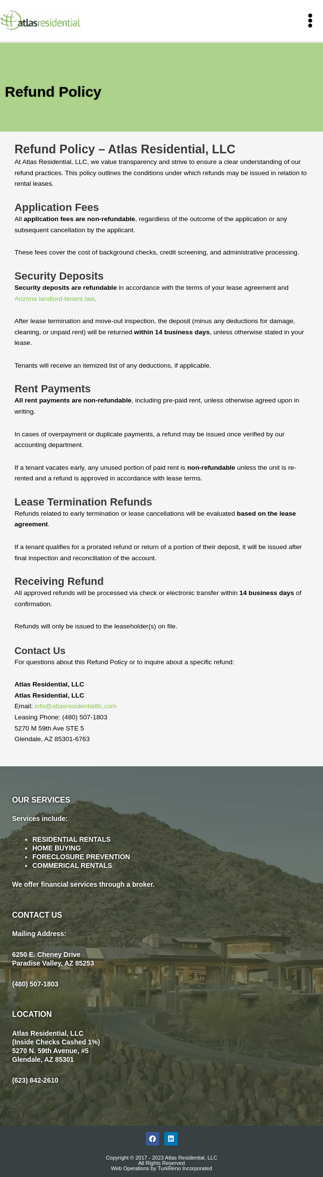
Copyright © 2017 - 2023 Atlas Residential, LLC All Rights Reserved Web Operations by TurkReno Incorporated (161, 1162)
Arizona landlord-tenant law (54, 298)
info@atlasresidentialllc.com (76, 706)
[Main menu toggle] (310, 21)
